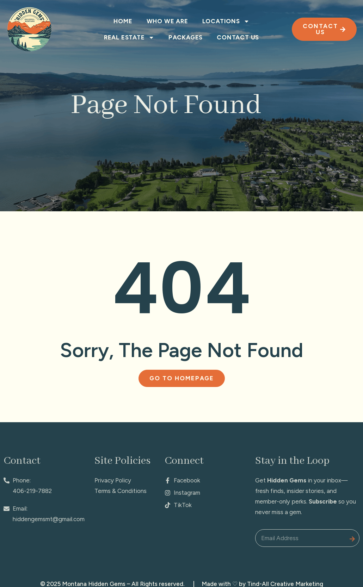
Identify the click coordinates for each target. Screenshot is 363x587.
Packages (185, 37)
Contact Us (238, 37)
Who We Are (167, 21)
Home (122, 21)
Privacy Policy (112, 480)
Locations (226, 21)
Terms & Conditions (120, 490)
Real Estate (129, 37)
